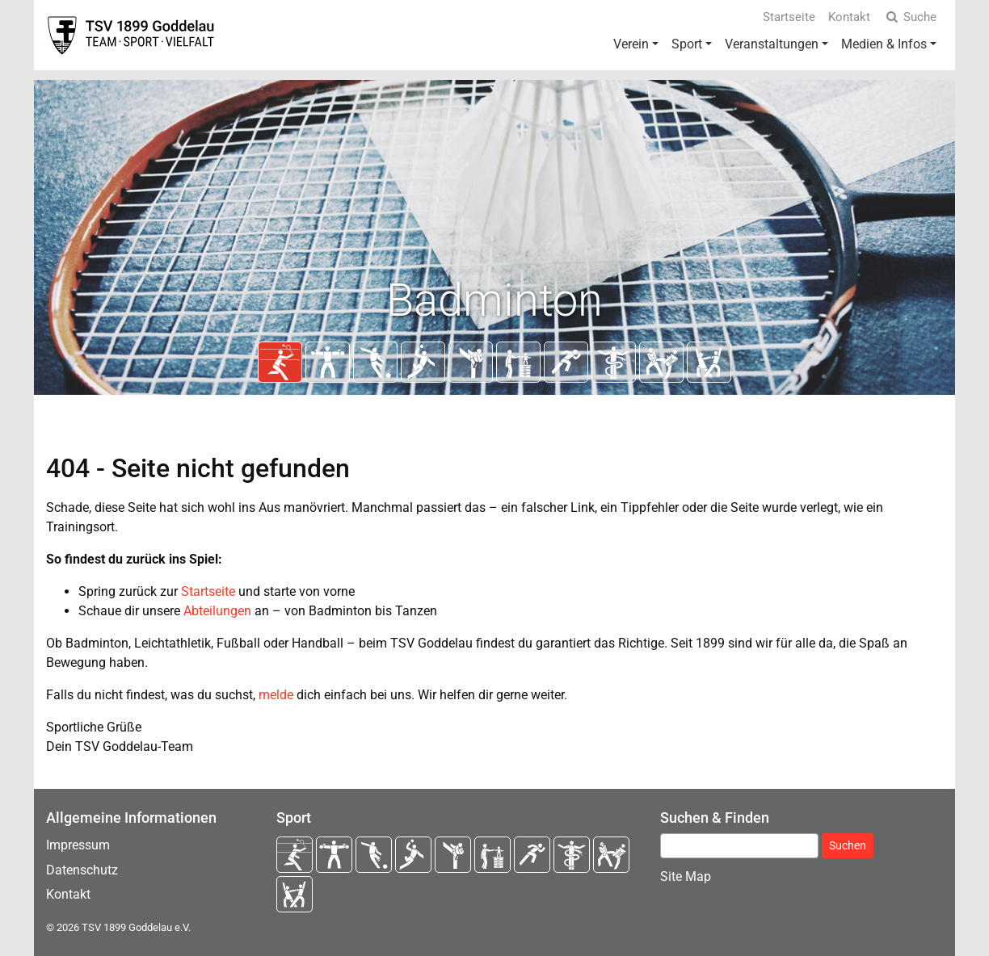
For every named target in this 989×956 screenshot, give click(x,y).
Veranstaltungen (772, 44)
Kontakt (849, 17)
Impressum (78, 845)
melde (276, 694)
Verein (631, 44)
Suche (909, 17)
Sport (686, 44)
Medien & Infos (884, 44)
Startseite (789, 17)
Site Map (685, 876)
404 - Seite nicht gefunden (198, 468)
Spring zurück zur (129, 591)
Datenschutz (82, 870)
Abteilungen (217, 610)
